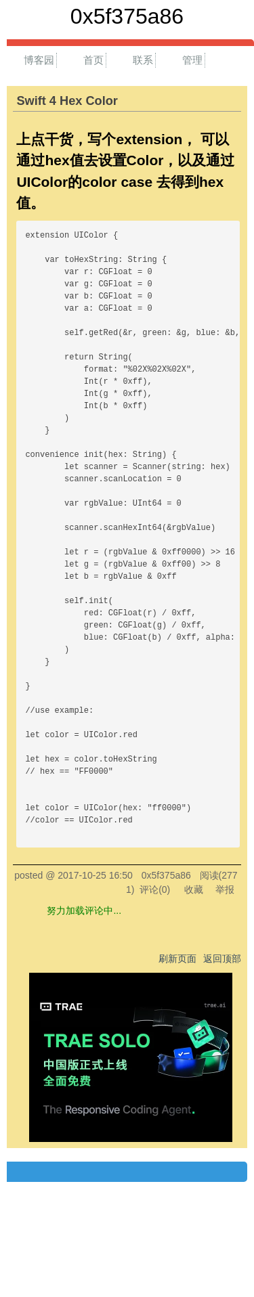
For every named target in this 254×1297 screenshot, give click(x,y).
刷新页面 (177, 958)
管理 (192, 60)
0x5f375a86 (127, 16)
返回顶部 (222, 958)
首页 (93, 60)
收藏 (193, 889)
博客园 (39, 60)
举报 (224, 889)
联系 (143, 60)
